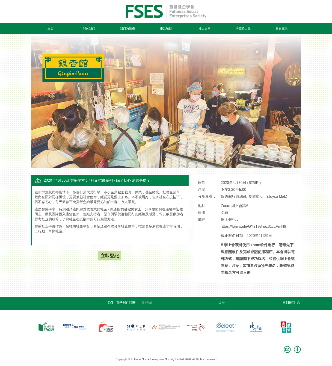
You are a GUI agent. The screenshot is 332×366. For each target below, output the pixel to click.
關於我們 (89, 28)
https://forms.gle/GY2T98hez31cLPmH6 (253, 226)
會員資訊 (282, 28)
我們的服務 (127, 28)
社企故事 (204, 28)
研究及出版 (243, 28)
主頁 (50, 28)
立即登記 (110, 255)
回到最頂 (291, 303)
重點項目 (166, 28)
